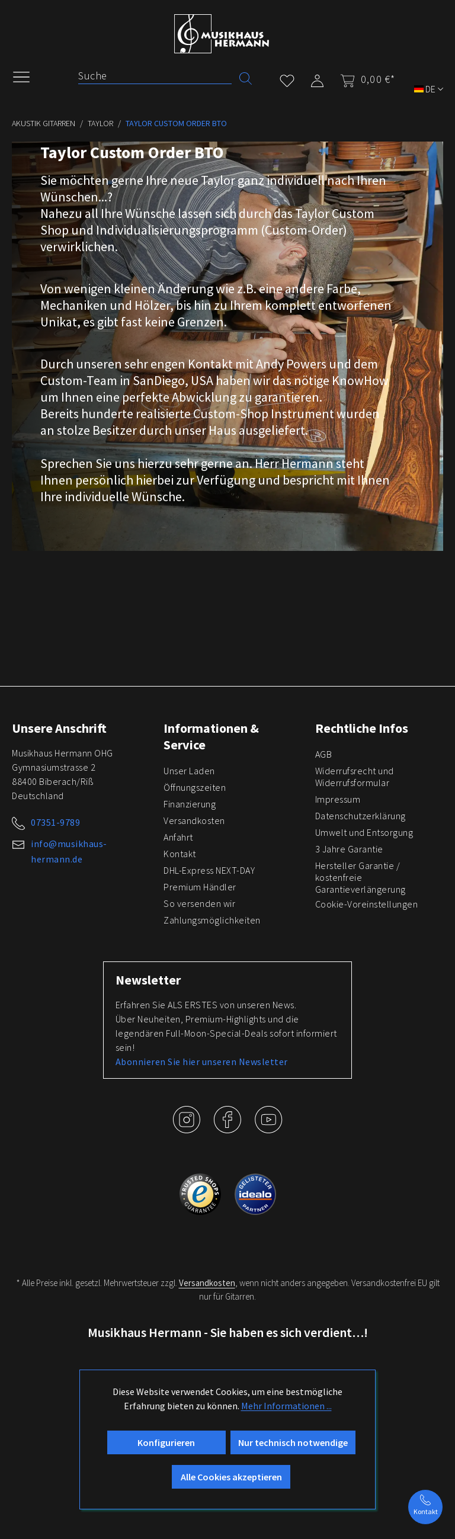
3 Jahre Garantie (349, 849)
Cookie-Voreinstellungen (366, 904)
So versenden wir (199, 903)
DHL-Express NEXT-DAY (209, 870)
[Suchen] (245, 77)
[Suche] (155, 76)
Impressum (338, 799)
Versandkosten (194, 820)
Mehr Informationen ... (286, 1406)
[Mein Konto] (317, 78)
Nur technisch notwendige (293, 1442)
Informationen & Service (211, 736)
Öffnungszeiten (195, 787)
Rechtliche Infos (361, 728)
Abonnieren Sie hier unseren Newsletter (202, 1061)
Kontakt (180, 854)
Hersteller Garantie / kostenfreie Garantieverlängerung (360, 877)
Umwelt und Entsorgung (364, 832)
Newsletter (148, 980)
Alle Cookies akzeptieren (231, 1477)
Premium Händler (200, 887)
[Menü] (27, 76)
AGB (323, 754)
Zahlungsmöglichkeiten (212, 920)
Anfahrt (178, 837)
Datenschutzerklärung (360, 816)
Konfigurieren (166, 1442)
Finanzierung (190, 804)
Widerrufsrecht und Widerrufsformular (354, 776)
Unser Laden (189, 771)
